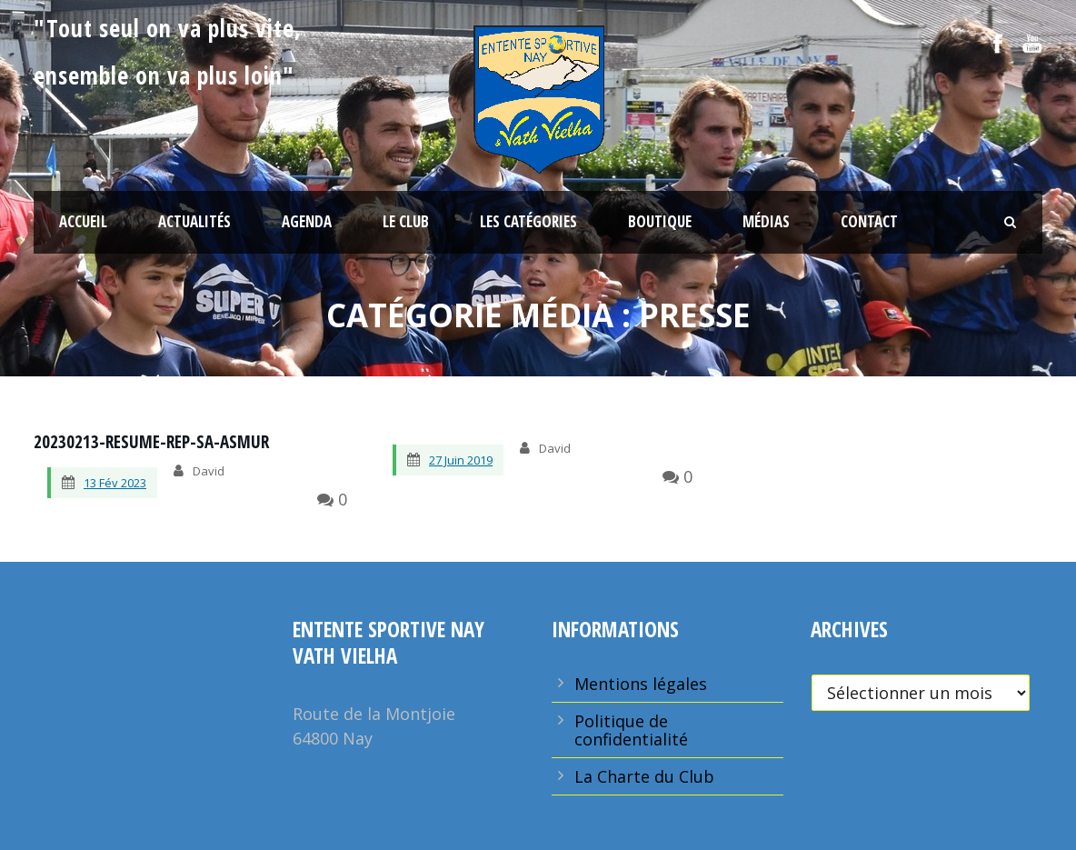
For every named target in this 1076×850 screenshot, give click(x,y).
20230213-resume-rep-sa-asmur (151, 442)
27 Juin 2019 (461, 460)
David (208, 471)
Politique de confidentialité (631, 730)
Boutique (660, 221)
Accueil (83, 221)
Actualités (194, 221)
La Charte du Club (644, 776)
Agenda (307, 221)
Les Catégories (528, 221)
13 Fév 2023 (115, 483)
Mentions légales (640, 684)
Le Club (406, 221)
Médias (766, 221)
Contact (869, 221)
